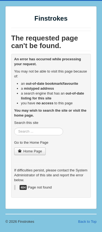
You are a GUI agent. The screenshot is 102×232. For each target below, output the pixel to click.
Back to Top (87, 222)
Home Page (30, 151)
